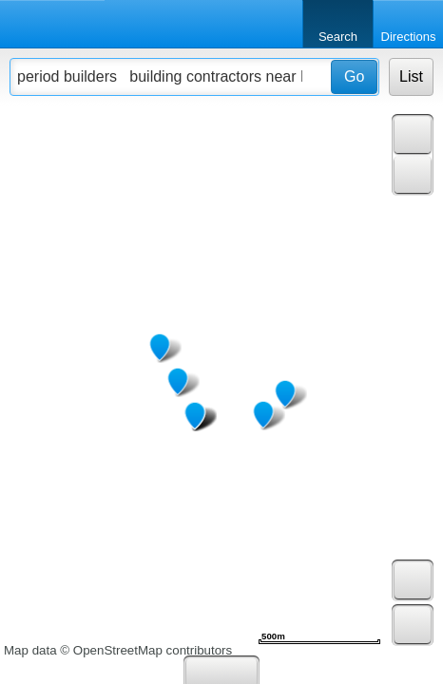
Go (354, 76)
